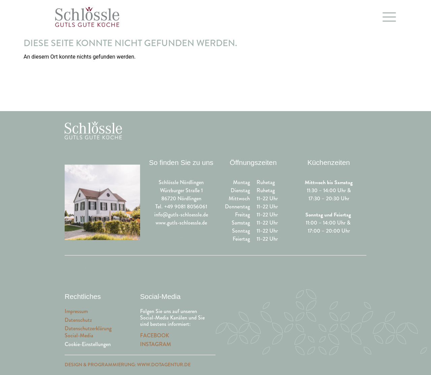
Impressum (76, 311)
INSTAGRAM (155, 344)
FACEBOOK (154, 335)
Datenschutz (78, 320)
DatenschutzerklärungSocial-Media (88, 332)
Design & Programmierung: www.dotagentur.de (128, 364)
